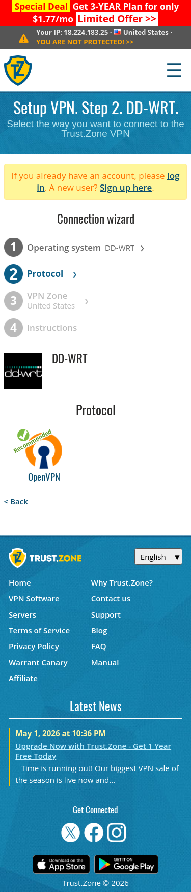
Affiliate (23, 678)
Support (106, 614)
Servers (22, 614)
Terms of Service (39, 630)
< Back (16, 501)
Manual (105, 662)
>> (116, 18)
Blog (99, 630)
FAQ (98, 646)
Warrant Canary (38, 662)
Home (20, 582)
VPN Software (34, 598)
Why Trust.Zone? (122, 582)
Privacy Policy (34, 646)
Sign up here (126, 187)
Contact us (111, 598)
